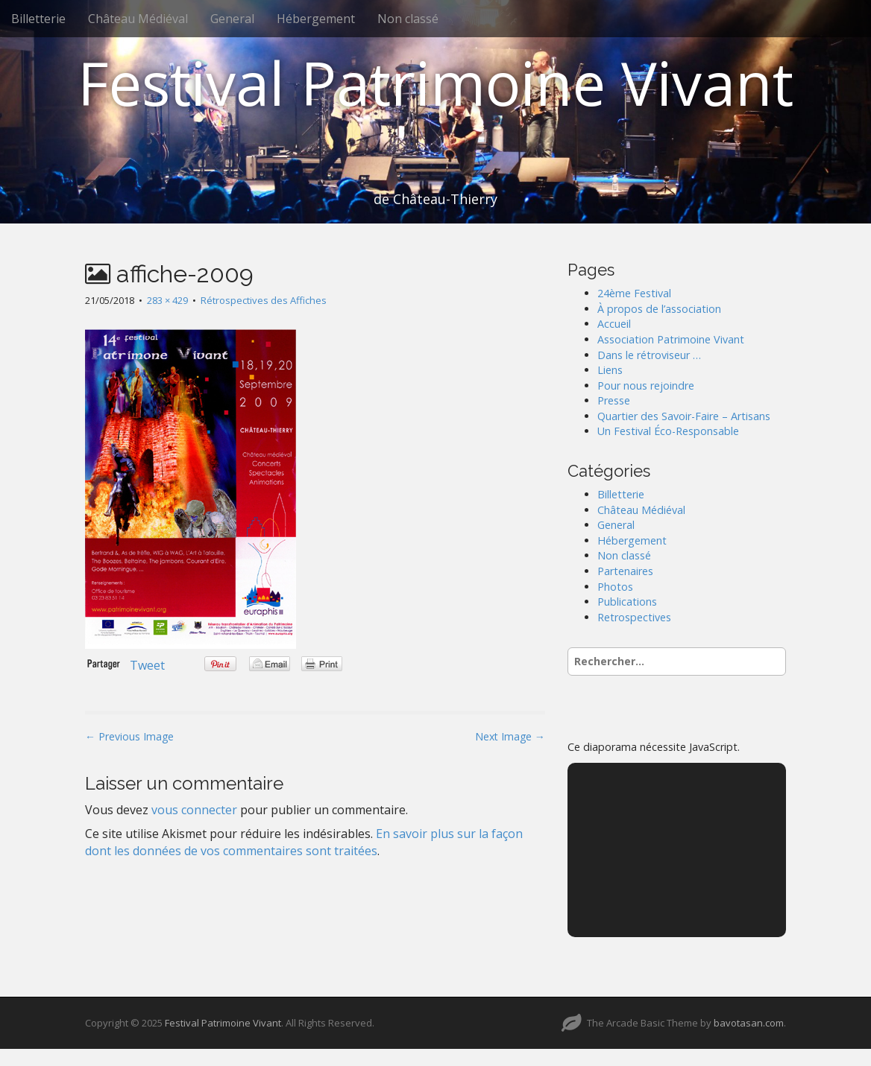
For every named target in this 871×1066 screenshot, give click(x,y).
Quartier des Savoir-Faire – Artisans (683, 416)
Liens (610, 370)
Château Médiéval (138, 18)
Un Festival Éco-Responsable (668, 431)
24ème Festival (634, 293)
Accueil (614, 324)
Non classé (407, 18)
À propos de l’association (659, 309)
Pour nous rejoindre (645, 385)
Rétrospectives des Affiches (264, 300)
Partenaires (625, 571)
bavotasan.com (749, 1022)
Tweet (147, 665)
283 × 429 (167, 300)
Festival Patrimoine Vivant (435, 82)
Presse (613, 400)
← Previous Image (129, 736)
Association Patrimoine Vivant (670, 339)
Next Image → (510, 736)
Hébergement (316, 18)
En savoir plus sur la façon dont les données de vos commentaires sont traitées (304, 842)
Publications (627, 601)
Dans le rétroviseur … (649, 355)
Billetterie (38, 18)
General (232, 18)
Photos (615, 587)
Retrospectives (634, 617)
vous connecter (194, 810)
